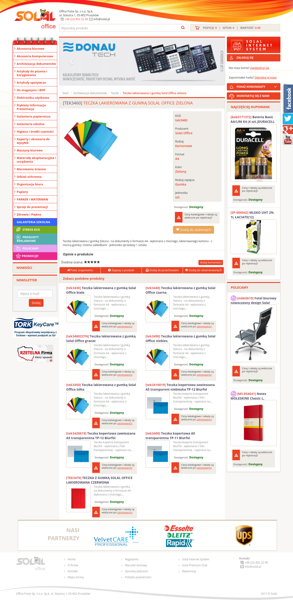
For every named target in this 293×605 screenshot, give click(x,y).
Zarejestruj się (259, 68)
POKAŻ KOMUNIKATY (257, 86)
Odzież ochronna (29, 177)
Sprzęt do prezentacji (32, 207)
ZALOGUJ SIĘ (244, 58)
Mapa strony (76, 577)
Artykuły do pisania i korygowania (32, 73)
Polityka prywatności (138, 577)
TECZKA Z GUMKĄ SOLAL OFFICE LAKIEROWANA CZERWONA (99, 480)
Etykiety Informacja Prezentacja (31, 107)
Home (72, 559)
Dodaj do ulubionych (193, 229)
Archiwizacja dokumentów (36, 64)
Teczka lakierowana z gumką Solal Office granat (101, 338)
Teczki (115, 93)
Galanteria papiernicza (33, 116)
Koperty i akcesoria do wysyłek (33, 141)
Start (65, 93)
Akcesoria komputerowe (35, 56)
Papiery (22, 192)
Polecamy (27, 248)
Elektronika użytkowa (33, 98)
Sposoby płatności (136, 571)
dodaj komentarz (211, 262)
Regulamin (131, 559)
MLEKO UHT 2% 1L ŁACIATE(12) (252, 214)
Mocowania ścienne (31, 169)
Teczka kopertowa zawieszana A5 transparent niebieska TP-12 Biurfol (180, 387)
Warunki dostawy (136, 565)
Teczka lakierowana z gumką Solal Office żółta (101, 387)
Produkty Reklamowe (27, 238)
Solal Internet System (195, 559)
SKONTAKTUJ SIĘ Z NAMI (252, 96)
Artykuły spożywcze (31, 82)
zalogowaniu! (125, 326)
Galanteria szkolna (30, 124)
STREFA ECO (27, 230)
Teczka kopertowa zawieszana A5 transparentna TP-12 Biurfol (101, 435)
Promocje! (26, 256)
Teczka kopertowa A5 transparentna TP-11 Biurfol (170, 435)
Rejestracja (189, 571)
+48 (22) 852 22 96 (76, 19)
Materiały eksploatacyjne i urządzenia (36, 160)
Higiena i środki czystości (35, 131)
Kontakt (73, 571)
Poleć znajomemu (80, 270)
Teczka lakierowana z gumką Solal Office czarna (180, 290)
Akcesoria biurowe (30, 49)
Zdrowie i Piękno (29, 214)
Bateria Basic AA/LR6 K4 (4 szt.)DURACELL (252, 119)
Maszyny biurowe (30, 150)
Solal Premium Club (194, 565)
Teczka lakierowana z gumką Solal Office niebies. (180, 338)
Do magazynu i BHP (31, 90)
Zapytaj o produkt (121, 270)
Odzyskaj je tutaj (266, 77)
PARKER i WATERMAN (32, 199)
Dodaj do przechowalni (162, 270)
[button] (71, 61)
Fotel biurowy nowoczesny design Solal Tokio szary (253, 299)
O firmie (73, 565)
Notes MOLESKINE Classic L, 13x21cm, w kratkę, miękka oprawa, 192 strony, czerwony (252, 395)
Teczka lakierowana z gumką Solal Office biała (101, 290)
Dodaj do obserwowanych (203, 270)
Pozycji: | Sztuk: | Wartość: (231, 28)
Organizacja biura (30, 184)
